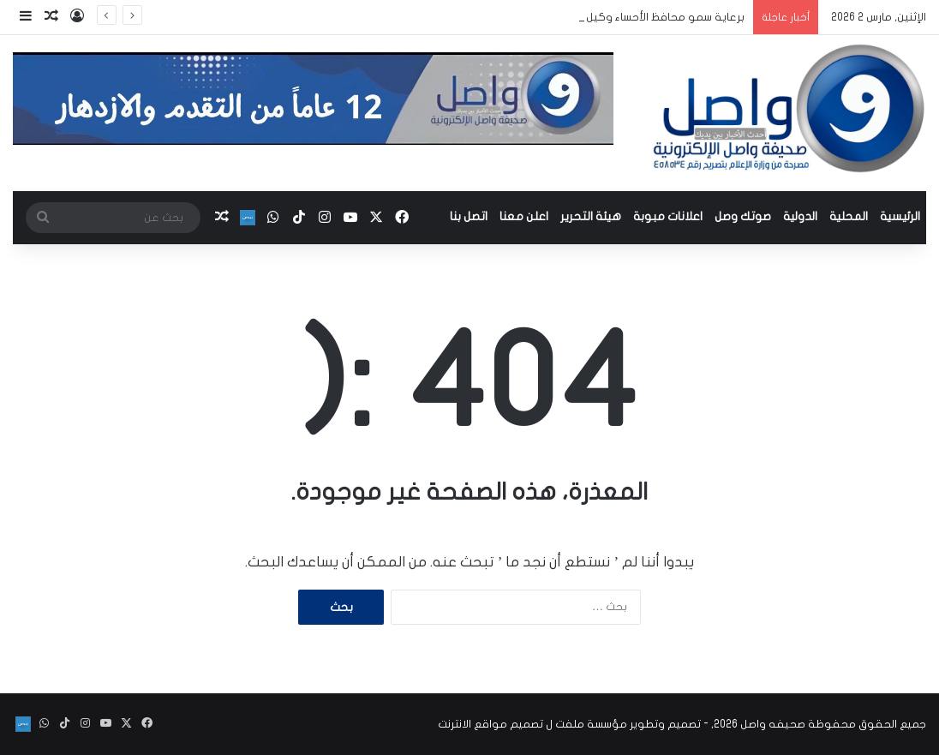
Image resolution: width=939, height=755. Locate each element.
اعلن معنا (523, 216)
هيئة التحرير (590, 216)
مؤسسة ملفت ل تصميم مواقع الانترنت (532, 724)
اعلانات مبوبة (668, 216)
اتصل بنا (468, 216)
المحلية (848, 216)
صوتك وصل (743, 216)
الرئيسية (900, 216)
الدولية (800, 216)
